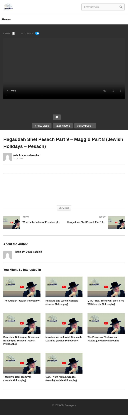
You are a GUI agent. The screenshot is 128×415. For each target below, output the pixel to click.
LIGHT (9, 33)
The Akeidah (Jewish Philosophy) (21, 300)
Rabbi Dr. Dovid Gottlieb (26, 155)
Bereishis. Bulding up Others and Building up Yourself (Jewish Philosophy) (21, 340)
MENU (6, 19)
